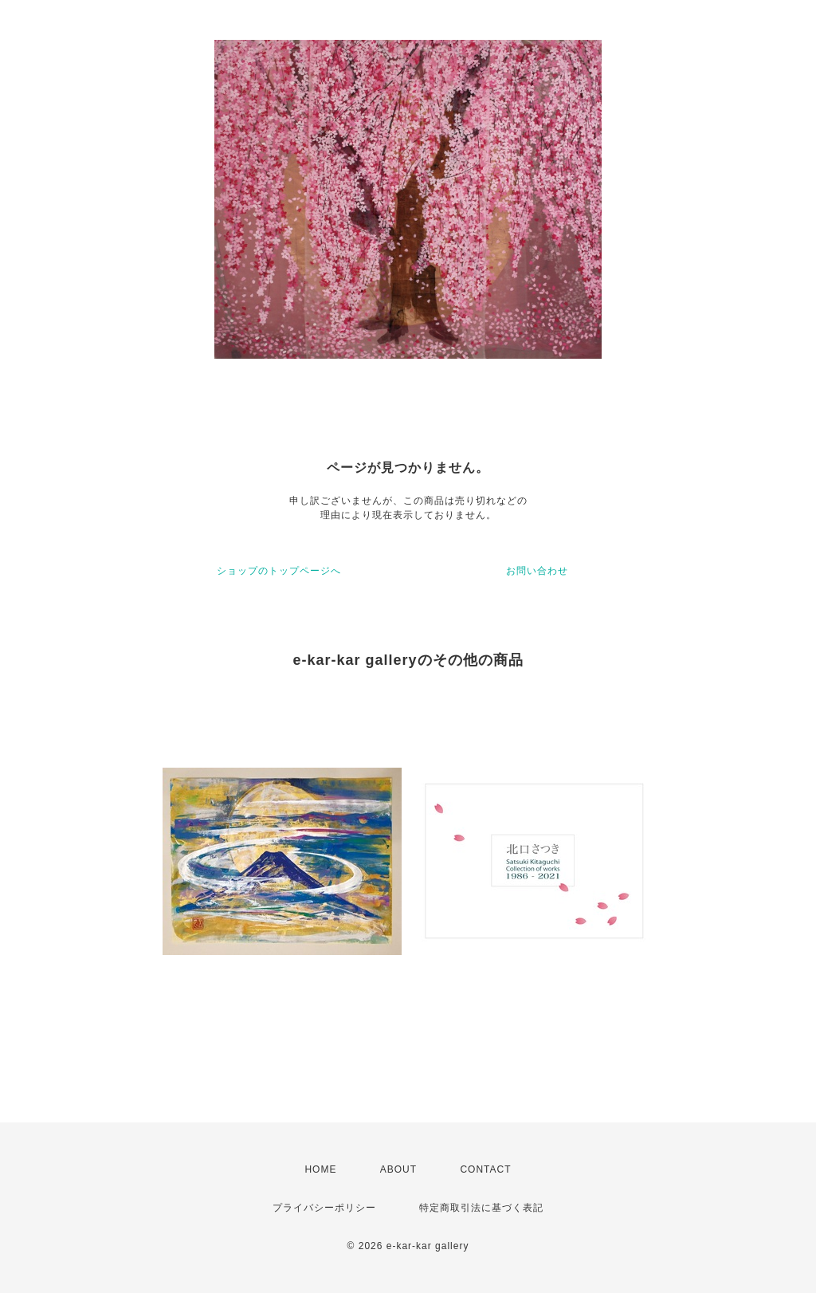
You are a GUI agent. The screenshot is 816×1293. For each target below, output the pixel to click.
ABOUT (398, 1169)
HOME (320, 1169)
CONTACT (485, 1169)
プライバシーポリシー (324, 1207)
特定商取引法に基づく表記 (481, 1207)
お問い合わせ (537, 570)
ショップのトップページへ (279, 570)
